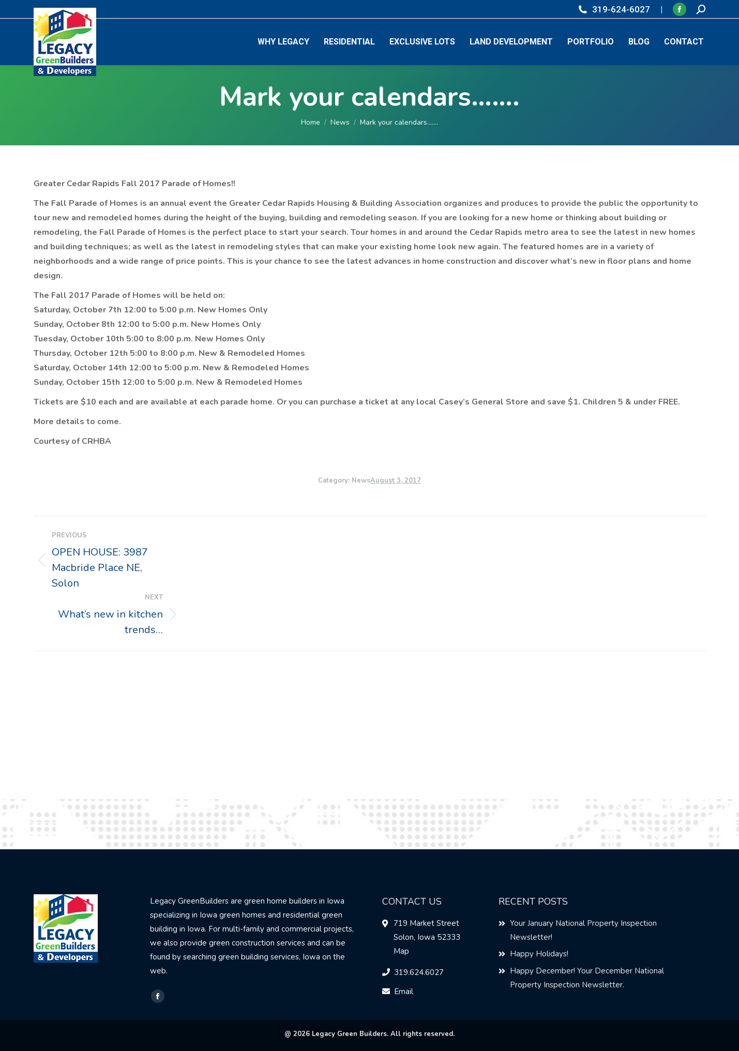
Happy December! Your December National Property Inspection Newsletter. (587, 978)
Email (403, 991)
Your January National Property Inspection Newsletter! (583, 930)
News (361, 480)
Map (401, 951)
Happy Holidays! (539, 954)
